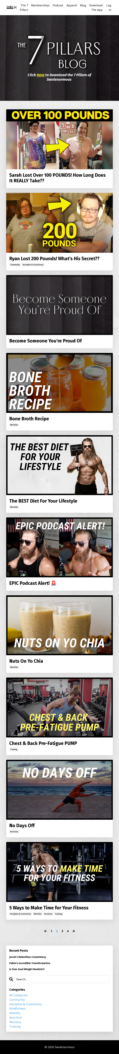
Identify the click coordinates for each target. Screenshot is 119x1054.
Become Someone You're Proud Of (45, 341)
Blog (83, 5)
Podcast (58, 5)
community (15, 265)
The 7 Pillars (24, 7)
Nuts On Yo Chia (26, 661)
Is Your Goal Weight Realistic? (27, 969)
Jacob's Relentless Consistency (27, 957)
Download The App (96, 7)
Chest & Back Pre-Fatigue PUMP (43, 743)
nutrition (14, 425)
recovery (14, 832)
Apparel (71, 5)
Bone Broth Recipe (29, 419)
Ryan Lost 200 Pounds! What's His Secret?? (54, 258)
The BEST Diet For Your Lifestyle (43, 501)
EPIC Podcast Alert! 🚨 (32, 583)
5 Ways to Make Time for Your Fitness (48, 908)
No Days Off (22, 825)
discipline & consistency (33, 265)
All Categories (18, 995)
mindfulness (17, 1008)
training (13, 749)
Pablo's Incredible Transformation (29, 963)
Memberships (40, 5)
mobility (14, 1013)
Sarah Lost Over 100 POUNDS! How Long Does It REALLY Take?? (57, 178)
